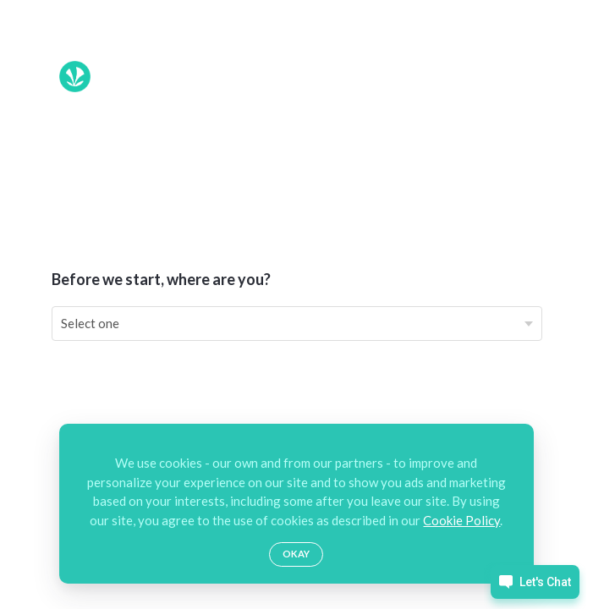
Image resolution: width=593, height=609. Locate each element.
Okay (296, 553)
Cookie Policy (461, 520)
